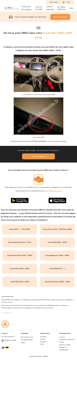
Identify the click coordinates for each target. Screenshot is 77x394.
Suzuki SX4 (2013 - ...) (57, 268)
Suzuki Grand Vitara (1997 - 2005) (19, 255)
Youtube (42, 339)
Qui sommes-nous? (27, 337)
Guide (71, 8)
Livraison (62, 337)
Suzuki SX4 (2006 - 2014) (57, 242)
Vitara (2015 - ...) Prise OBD (19, 229)
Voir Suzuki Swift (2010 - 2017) (19, 242)
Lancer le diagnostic (60, 17)
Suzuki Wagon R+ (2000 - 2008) (57, 255)
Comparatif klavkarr (27, 340)
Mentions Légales (65, 345)
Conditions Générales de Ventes (67, 341)
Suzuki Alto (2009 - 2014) (19, 281)
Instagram (43, 341)
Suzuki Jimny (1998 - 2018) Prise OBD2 (57, 229)
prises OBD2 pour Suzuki (53, 191)
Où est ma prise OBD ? (39, 8)
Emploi (23, 342)
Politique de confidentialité (63, 349)
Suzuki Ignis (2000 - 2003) (19, 268)
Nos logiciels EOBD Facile (61, 8)
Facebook (43, 336)
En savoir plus (7, 313)
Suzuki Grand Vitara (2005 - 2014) (57, 281)
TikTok (42, 344)
